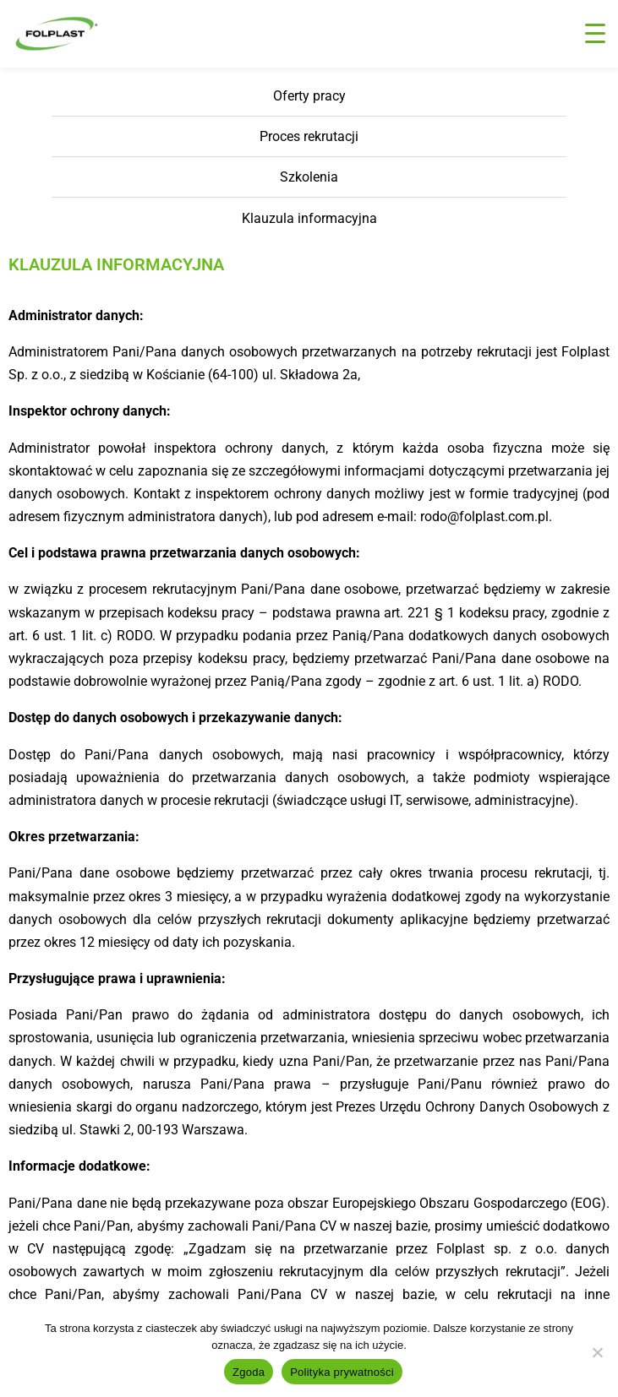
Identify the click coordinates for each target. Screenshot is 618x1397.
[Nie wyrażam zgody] (596, 1352)
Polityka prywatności (342, 1372)
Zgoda (248, 1372)
